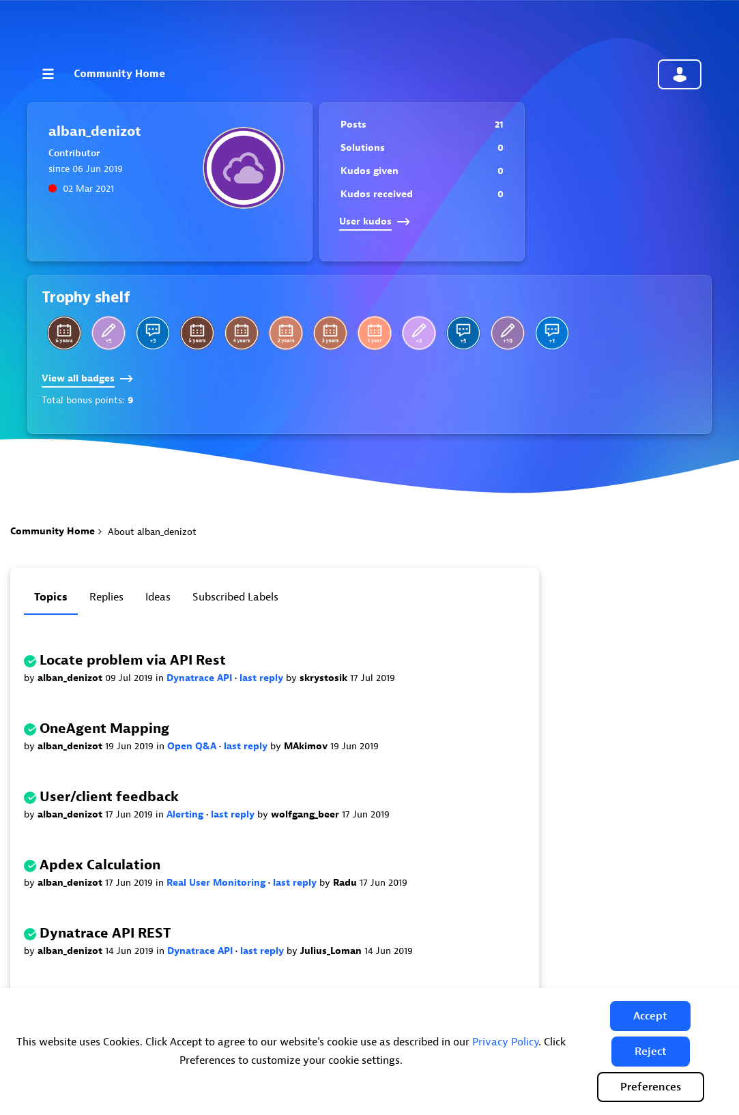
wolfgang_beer (306, 814)
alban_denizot (71, 678)
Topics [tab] (51, 597)
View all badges (87, 378)
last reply (263, 678)
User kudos (374, 221)
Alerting (186, 814)
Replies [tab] (106, 597)
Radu (346, 882)
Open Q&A (193, 746)
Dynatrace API (200, 678)
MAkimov (307, 746)
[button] (650, 1016)
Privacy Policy (505, 1042)
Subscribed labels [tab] (235, 597)
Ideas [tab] (158, 597)
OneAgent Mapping (104, 728)
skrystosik (325, 678)
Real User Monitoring (217, 882)
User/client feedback (109, 796)
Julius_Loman (332, 951)
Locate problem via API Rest (133, 660)
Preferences (650, 1087)
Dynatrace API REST (105, 933)
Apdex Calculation (100, 864)
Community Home (119, 74)
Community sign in (679, 74)
